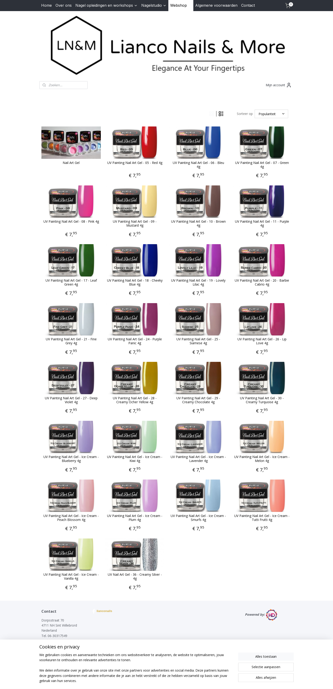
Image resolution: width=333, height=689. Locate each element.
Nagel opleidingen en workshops (106, 5)
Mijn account (279, 85)
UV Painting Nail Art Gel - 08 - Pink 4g (71, 222)
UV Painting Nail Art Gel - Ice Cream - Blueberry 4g (71, 459)
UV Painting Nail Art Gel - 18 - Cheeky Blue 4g (135, 282)
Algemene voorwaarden (216, 5)
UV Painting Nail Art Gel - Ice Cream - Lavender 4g (198, 459)
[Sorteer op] (271, 114)
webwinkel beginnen (180, 680)
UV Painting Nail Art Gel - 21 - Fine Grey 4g (71, 341)
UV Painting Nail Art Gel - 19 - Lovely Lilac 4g (198, 282)
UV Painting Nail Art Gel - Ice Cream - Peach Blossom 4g (71, 518)
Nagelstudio (153, 5)
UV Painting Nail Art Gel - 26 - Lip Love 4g (262, 341)
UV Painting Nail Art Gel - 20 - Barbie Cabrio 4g (262, 282)
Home (46, 5)
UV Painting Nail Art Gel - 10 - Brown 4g (198, 224)
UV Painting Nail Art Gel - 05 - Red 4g (134, 163)
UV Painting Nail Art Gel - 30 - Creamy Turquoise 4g (262, 400)
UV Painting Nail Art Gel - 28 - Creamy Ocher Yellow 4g (135, 400)
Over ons (64, 5)
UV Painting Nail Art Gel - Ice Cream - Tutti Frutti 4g (262, 518)
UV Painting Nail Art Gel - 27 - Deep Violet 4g (71, 400)
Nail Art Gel (71, 163)
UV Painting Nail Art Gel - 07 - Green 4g (262, 165)
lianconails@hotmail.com (67, 641)
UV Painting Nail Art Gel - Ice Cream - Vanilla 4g (71, 577)
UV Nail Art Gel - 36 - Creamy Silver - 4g (135, 577)
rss (162, 680)
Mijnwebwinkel (220, 680)
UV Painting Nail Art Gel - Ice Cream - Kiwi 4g (134, 459)
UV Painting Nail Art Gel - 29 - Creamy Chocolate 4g (198, 400)
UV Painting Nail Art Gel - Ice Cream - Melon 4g (262, 459)
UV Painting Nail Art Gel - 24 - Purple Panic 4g (135, 341)
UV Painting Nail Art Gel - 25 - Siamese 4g (198, 341)
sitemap (153, 680)
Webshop (180, 5)
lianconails (102, 611)
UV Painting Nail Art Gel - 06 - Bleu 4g (198, 165)
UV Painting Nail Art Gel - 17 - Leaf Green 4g (71, 282)
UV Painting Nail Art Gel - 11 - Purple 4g (262, 224)
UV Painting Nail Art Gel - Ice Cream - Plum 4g (134, 518)
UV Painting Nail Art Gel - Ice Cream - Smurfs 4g (198, 518)
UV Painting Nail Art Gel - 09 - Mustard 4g (135, 224)
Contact (248, 5)
